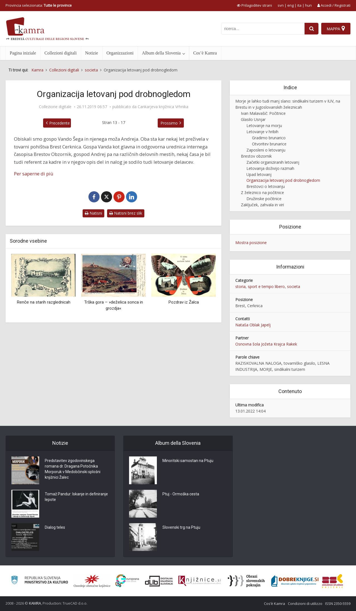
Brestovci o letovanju (265, 186)
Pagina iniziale (23, 53)
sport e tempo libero (266, 286)
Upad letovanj (258, 174)
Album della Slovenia (161, 53)
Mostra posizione (251, 242)
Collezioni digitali (60, 53)
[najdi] (311, 28)
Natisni (93, 213)
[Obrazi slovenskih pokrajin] (246, 581)
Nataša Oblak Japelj (253, 324)
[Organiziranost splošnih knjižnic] (92, 581)
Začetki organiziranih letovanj (272, 162)
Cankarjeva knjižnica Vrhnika (163, 106)
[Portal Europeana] (127, 581)
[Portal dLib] (159, 581)
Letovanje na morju (264, 125)
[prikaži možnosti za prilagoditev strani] (254, 5)
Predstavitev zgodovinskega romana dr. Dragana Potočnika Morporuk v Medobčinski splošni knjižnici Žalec (72, 469)
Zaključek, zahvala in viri (262, 204)
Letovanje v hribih (262, 131)
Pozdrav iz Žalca (183, 302)
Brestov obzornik (256, 156)
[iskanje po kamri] (263, 28)
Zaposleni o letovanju (265, 150)
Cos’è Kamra (205, 53)
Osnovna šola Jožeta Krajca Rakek (266, 344)
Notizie (91, 53)
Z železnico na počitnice (262, 192)
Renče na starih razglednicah (43, 302)
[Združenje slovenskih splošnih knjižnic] (199, 581)
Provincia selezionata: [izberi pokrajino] (39, 5)
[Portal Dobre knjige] (294, 581)
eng (290, 5)
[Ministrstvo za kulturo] (39, 581)
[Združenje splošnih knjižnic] (332, 581)
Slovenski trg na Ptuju (181, 527)
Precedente (59, 123)
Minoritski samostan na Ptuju (187, 460)
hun (308, 5)
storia (240, 286)
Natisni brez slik (125, 213)
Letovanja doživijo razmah (270, 168)
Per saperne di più (33, 173)
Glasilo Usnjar (253, 119)
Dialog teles (55, 527)
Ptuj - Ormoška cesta (180, 494)
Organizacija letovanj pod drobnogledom (283, 180)
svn (281, 5)
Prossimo (169, 123)
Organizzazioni (120, 53)
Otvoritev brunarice (269, 143)
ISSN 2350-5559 (337, 603)
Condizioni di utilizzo (305, 603)
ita (299, 5)
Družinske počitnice (263, 198)
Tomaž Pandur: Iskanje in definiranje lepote (76, 497)
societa (293, 286)
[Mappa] (335, 28)
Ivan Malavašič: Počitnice (263, 113)
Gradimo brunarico (269, 137)
